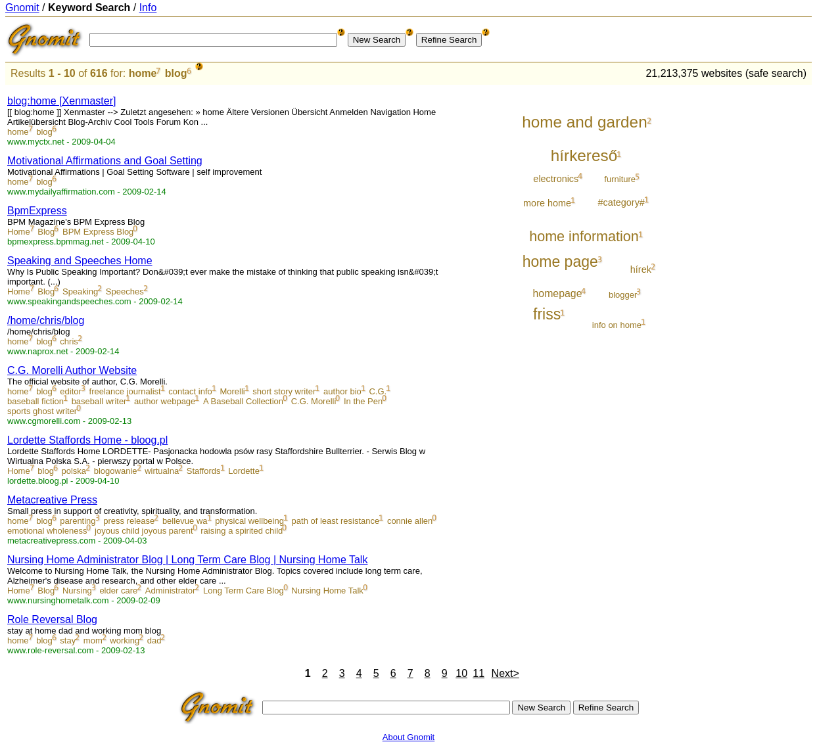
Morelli (232, 391)
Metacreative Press (52, 499)
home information (584, 236)
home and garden (584, 122)
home (143, 73)
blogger (623, 295)
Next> (505, 673)
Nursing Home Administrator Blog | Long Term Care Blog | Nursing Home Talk (187, 559)
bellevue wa (185, 521)
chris (69, 341)
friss (547, 314)
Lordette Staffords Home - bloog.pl (87, 440)
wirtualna (162, 471)
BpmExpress (37, 210)
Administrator (170, 590)
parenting (77, 521)
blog (176, 73)
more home (547, 203)
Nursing (77, 590)
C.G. (377, 391)
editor (71, 391)
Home (18, 232)
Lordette (244, 471)
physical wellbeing (249, 521)
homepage (557, 293)
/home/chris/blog (45, 320)
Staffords (204, 471)
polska (74, 471)
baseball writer (99, 401)
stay (68, 640)
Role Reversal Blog (52, 619)
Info (148, 7)
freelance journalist (125, 391)
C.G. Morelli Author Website (72, 370)
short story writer (283, 391)
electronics (555, 179)
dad (154, 640)
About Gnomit (409, 737)
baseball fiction (35, 401)
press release (128, 521)
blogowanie (115, 471)
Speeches (125, 291)
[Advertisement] (757, 284)
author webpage (164, 401)
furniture (620, 179)
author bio (342, 391)
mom (93, 640)
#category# (621, 202)
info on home (617, 325)
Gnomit (22, 7)
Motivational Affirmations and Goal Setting (104, 160)
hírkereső (584, 155)
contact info (190, 391)
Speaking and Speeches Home (79, 260)
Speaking (80, 291)
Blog (46, 232)
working (124, 640)
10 (461, 673)
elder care (118, 590)
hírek (640, 269)
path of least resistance (336, 521)
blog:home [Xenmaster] (61, 100)
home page (560, 261)
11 (478, 673)
